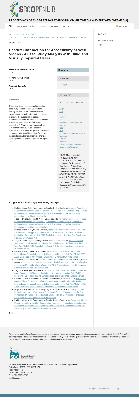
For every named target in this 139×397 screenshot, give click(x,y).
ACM (61, 112)
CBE (60, 120)
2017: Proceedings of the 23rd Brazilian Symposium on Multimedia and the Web (49, 37)
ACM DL (64, 70)
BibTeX (62, 117)
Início (12, 34)
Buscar (123, 26)
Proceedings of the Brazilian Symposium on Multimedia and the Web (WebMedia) (68, 20)
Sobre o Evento (49, 26)
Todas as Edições (26, 26)
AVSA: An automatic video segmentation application (66, 270)
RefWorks (63, 139)
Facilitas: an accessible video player (38, 262)
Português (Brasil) (105, 41)
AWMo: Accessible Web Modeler (61, 251)
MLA (61, 131)
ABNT (61, 109)
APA (60, 114)
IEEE (61, 128)
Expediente (68, 26)
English (100, 45)
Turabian (62, 142)
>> (16, 313)
